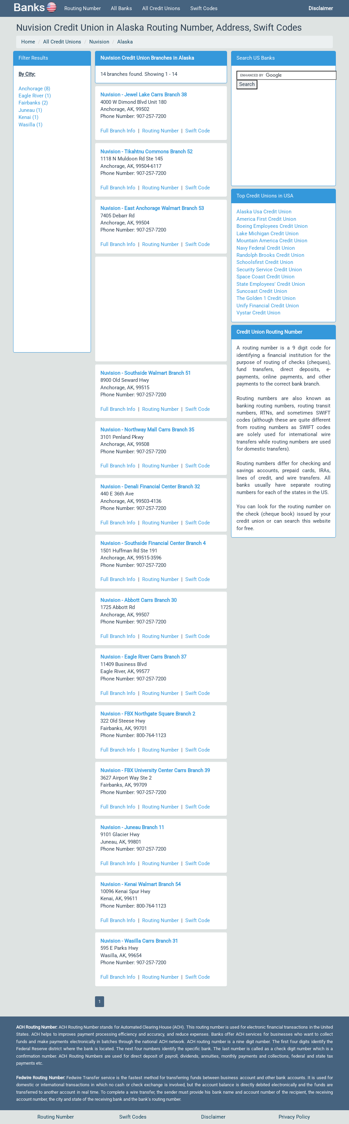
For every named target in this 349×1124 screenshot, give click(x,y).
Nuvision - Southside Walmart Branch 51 (145, 373)
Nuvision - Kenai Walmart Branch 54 (140, 884)
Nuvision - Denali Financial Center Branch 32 (150, 487)
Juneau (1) (30, 110)
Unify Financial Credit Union (267, 306)
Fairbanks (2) (33, 103)
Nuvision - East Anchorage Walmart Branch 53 (152, 208)
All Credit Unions (161, 8)
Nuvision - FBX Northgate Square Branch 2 (147, 714)
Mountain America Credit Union (271, 241)
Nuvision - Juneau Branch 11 (132, 827)
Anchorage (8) (34, 89)
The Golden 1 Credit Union (265, 298)
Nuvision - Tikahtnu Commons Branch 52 (146, 152)
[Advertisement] (52, 237)
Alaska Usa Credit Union (263, 212)
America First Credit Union (266, 219)
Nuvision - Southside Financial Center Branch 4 (152, 543)
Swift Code (197, 131)
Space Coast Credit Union (265, 277)
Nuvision (99, 42)
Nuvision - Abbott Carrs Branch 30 (138, 600)
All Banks (121, 8)
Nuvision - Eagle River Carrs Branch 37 (143, 657)
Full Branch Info (117, 131)
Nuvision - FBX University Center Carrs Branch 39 (155, 770)
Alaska (125, 42)
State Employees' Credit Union (270, 284)
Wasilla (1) (30, 125)
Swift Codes (204, 8)
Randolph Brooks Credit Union (270, 255)
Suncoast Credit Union (261, 291)
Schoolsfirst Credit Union (264, 262)
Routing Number (82, 8)
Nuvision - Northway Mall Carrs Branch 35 (147, 430)
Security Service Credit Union (269, 270)
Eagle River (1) (35, 96)
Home (28, 42)
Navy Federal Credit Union (265, 248)
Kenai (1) (28, 117)
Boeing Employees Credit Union (272, 226)
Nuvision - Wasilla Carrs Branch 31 (139, 941)
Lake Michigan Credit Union (267, 234)
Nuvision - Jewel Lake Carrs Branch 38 (143, 95)
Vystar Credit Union (258, 313)
